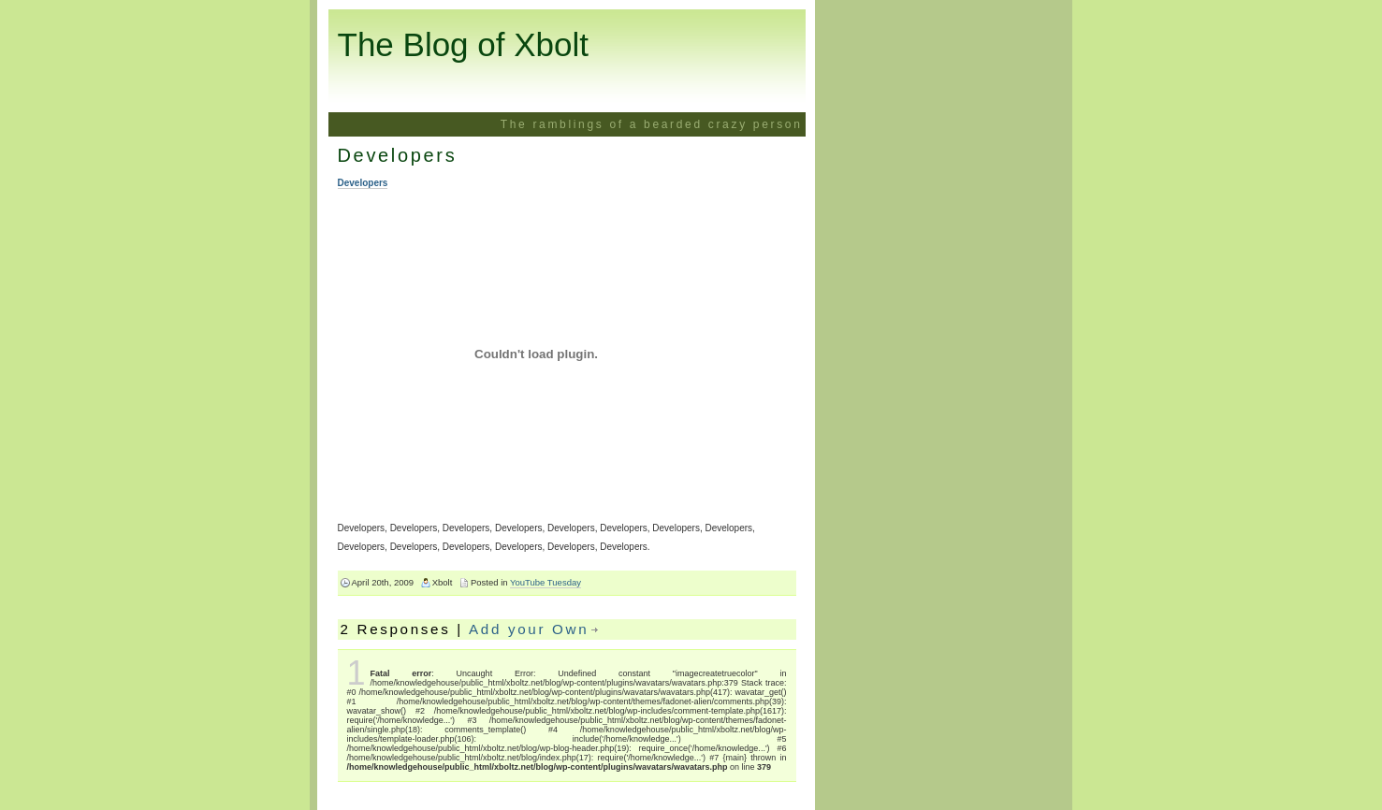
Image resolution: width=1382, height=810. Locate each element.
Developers (398, 155)
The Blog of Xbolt (463, 44)
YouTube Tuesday (545, 582)
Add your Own (529, 629)
